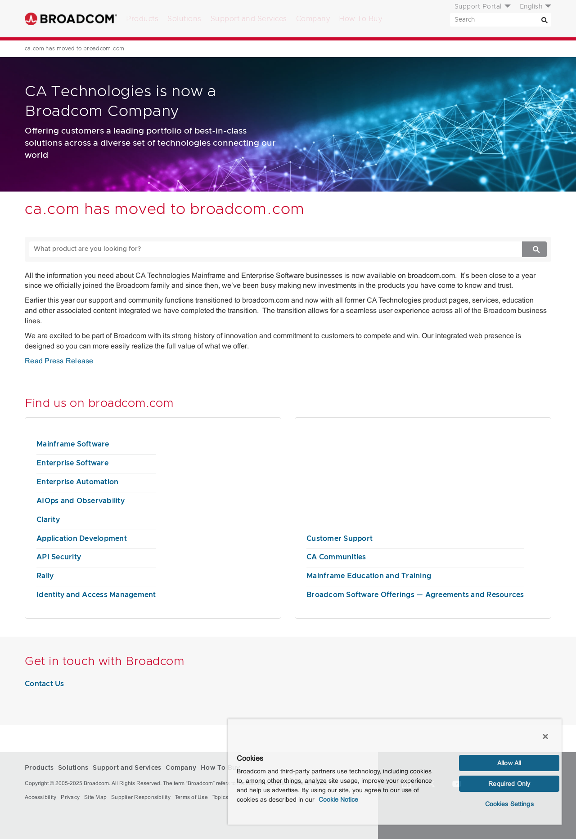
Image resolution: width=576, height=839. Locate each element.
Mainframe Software (72, 444)
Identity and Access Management (96, 594)
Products (142, 18)
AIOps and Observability (80, 500)
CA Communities (336, 557)
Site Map (95, 797)
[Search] (544, 20)
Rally (45, 576)
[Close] (545, 736)
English (531, 7)
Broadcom (71, 18)
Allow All (509, 763)
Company (313, 18)
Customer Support (339, 538)
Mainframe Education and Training (368, 576)
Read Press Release (59, 361)
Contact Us (44, 683)
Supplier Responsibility (141, 797)
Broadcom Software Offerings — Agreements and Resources (415, 594)
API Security (58, 557)
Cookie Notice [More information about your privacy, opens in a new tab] (338, 799)
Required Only (509, 783)
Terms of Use (191, 797)
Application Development (81, 538)
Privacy (70, 797)
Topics (220, 797)
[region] (395, 772)
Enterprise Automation (77, 482)
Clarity (48, 519)
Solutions (184, 18)
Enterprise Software (72, 463)
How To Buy (360, 18)
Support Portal (478, 7)
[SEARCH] (500, 20)
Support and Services (249, 18)
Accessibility (40, 797)
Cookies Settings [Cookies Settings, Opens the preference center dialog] (509, 804)
